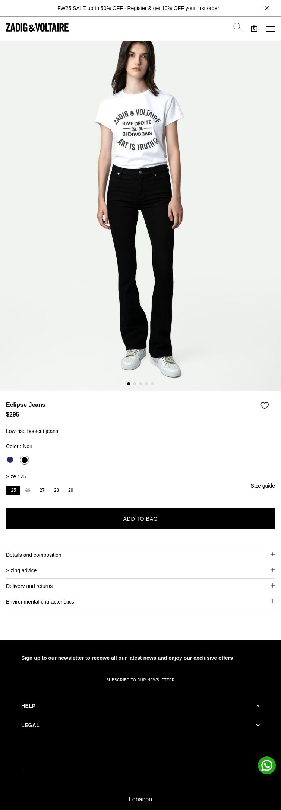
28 (56, 490)
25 (13, 490)
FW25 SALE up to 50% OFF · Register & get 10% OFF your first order (138, 8)
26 (27, 490)
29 (70, 490)
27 (42, 490)
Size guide (263, 486)
